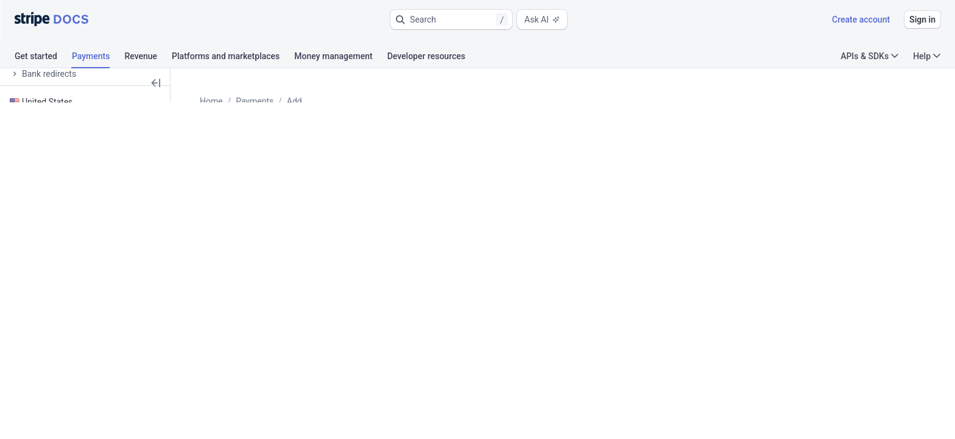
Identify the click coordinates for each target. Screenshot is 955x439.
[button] (451, 19)
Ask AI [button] (542, 19)
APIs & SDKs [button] (869, 56)
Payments (284, 101)
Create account (861, 19)
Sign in (922, 19)
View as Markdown (433, 185)
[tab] (43, 58)
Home (241, 101)
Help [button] (926, 56)
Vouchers (433, 101)
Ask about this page (266, 185)
